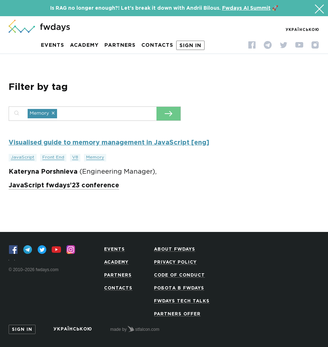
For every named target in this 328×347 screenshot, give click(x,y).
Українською (302, 30)
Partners (120, 45)
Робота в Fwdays (179, 288)
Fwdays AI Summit (246, 8)
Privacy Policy (175, 262)
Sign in (190, 46)
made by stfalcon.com (134, 329)
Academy (84, 45)
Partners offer (177, 314)
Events (52, 45)
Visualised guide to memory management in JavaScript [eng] (109, 143)
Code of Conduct (179, 275)
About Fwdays (174, 249)
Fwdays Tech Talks (182, 301)
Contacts (157, 45)
